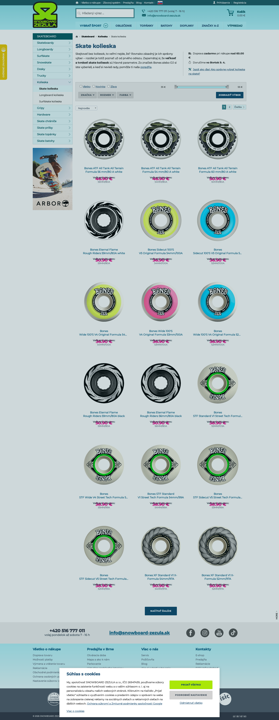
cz (234, 716)
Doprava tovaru (42, 655)
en (245, 716)
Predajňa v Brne (100, 649)
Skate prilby (54, 127)
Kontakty (203, 649)
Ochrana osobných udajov (49, 676)
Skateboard (87, 36)
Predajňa (201, 659)
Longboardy (54, 49)
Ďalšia (239, 107)
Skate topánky (54, 134)
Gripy (54, 108)
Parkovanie (94, 663)
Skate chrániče (54, 121)
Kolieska (102, 36)
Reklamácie (40, 668)
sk (238, 716)
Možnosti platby (43, 659)
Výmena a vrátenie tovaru (49, 663)
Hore (276, 615)
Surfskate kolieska (50, 101)
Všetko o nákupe (47, 649)
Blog (144, 663)
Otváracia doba (96, 655)
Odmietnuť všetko (191, 703)
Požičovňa (147, 659)
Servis (145, 655)
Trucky (54, 75)
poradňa (145, 67)
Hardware (54, 114)
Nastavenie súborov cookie (49, 680)
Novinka (99, 86)
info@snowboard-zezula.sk (161, 15)
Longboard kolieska (51, 95)
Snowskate (54, 62)
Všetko (85, 86)
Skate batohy (54, 141)
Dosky (54, 69)
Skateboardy (54, 42)
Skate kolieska (48, 88)
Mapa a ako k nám (98, 659)
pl (241, 716)
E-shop (200, 655)
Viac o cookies (75, 711)
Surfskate (54, 56)
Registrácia (239, 2)
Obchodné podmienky (46, 672)
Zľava (112, 86)
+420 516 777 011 (67, 631)
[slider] (176, 87)
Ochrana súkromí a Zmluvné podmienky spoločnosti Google (124, 703)
